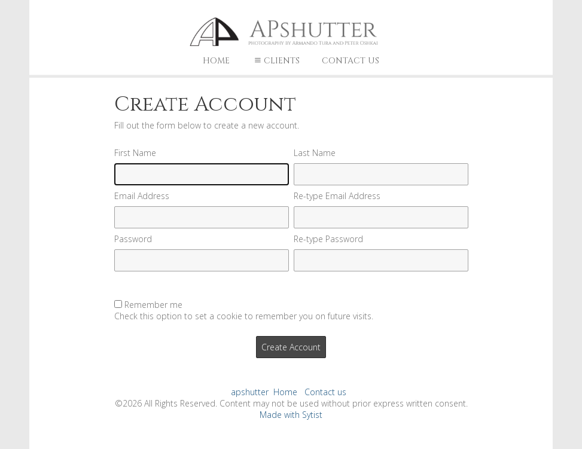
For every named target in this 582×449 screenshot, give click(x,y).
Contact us (350, 60)
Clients (276, 60)
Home (216, 60)
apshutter (250, 392)
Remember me (153, 304)
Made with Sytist (291, 414)
